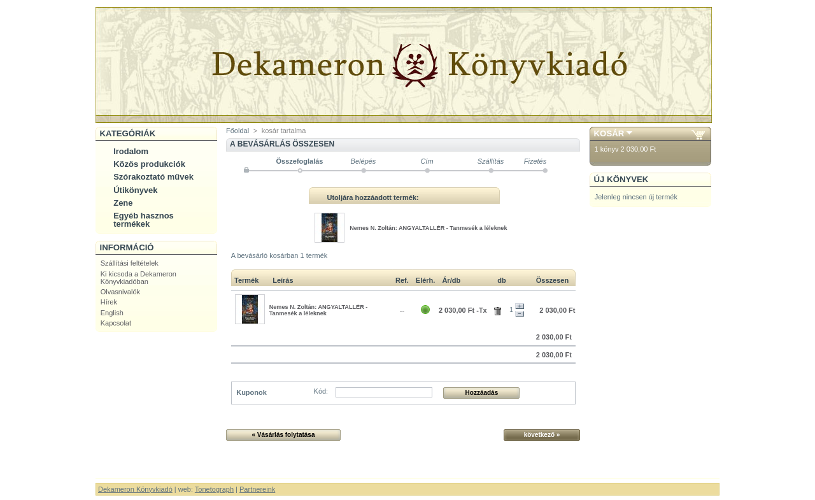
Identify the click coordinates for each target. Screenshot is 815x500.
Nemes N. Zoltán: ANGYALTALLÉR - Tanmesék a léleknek (428, 228)
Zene (122, 203)
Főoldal (237, 130)
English (112, 313)
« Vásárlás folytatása (283, 434)
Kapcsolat (116, 323)
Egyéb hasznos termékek (143, 220)
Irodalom (130, 151)
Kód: (321, 391)
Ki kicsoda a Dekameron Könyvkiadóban (138, 277)
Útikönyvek (135, 190)
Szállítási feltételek (130, 263)
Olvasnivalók (120, 292)
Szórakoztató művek (153, 177)
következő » (542, 434)
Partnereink (257, 489)
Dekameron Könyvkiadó (135, 489)
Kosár (609, 133)
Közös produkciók (149, 164)
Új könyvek (621, 179)
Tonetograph (214, 489)
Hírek (109, 302)
